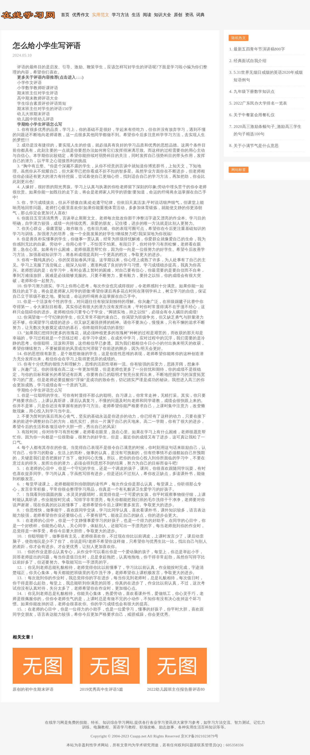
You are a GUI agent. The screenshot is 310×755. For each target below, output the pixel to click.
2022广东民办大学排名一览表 (260, 103)
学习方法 (120, 14)
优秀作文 (81, 14)
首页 (65, 14)
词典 (200, 14)
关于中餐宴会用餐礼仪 (254, 115)
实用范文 (100, 14)
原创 (178, 14)
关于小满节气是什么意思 (256, 146)
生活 (136, 14)
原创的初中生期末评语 (33, 689)
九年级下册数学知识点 (254, 91)
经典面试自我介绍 (250, 61)
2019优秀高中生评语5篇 (101, 689)
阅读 (147, 14)
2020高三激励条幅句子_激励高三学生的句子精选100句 (268, 130)
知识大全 (162, 14)
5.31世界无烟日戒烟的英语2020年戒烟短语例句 (268, 76)
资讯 (189, 14)
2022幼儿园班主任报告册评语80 (176, 689)
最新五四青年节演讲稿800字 (259, 49)
